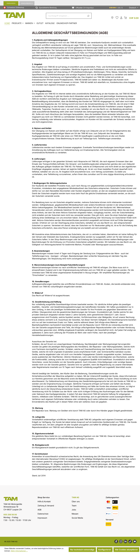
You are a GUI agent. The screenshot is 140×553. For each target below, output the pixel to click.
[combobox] (66, 16)
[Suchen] (89, 16)
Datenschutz (43, 514)
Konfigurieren (104, 549)
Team (74, 505)
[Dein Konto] (121, 17)
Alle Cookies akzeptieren (126, 549)
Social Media (77, 518)
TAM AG (75, 497)
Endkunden (11, 3)
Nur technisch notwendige (82, 549)
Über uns (76, 501)
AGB (39, 510)
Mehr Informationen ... (19, 551)
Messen (75, 514)
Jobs (74, 510)
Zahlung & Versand (46, 505)
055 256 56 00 (10, 514)
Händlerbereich (27, 3)
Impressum (42, 518)
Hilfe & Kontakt (44, 501)
